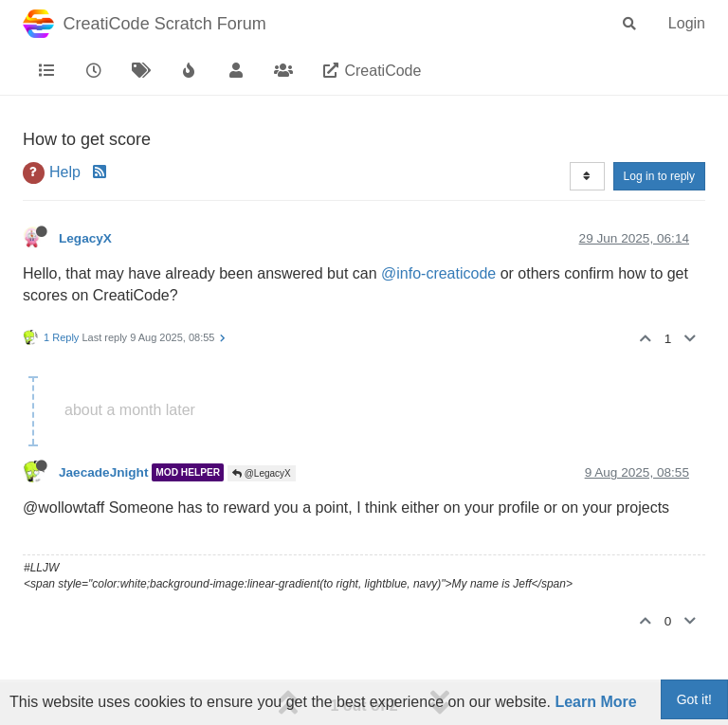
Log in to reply (659, 176)
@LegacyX (261, 473)
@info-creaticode (438, 273)
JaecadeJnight (103, 472)
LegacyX (85, 238)
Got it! (694, 699)
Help (65, 172)
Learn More (595, 702)
